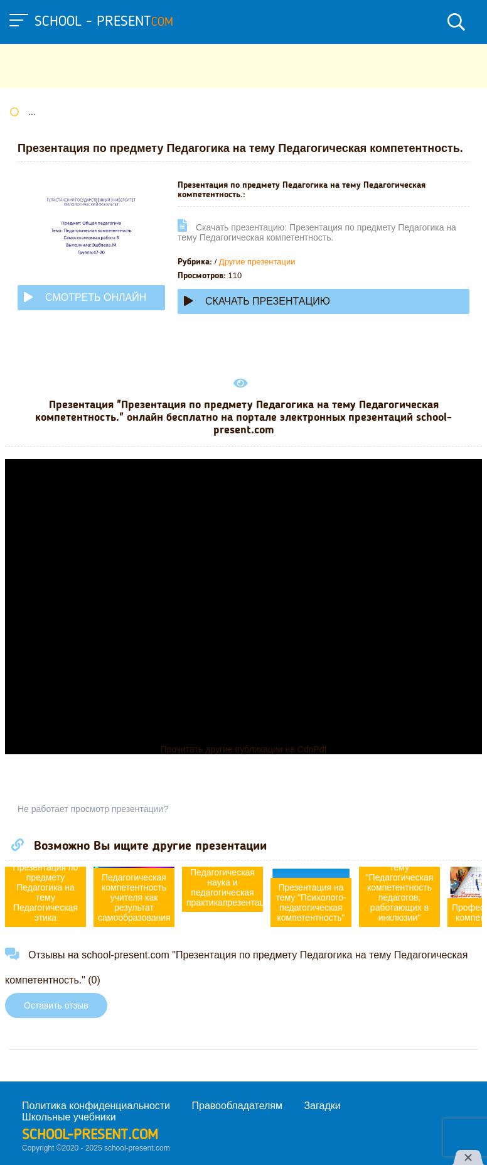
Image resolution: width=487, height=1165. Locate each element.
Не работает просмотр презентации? (93, 809)
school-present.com (90, 1135)
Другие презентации (257, 261)
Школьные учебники (69, 1117)
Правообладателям (237, 1105)
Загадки (322, 1105)
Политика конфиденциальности (96, 1105)
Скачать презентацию (257, 301)
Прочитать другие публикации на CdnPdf (243, 749)
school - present (104, 22)
